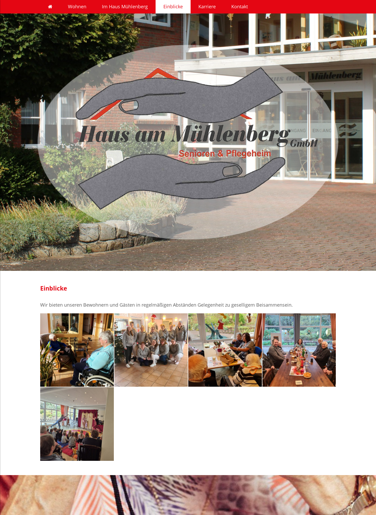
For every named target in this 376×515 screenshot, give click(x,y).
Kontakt (239, 6)
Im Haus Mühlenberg (125, 6)
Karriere (207, 6)
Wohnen (77, 6)
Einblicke (173, 6)
